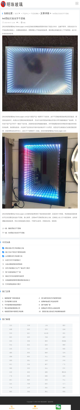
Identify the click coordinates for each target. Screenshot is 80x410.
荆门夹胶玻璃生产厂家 (13, 272)
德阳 (46, 372)
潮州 (64, 387)
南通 (10, 329)
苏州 (46, 329)
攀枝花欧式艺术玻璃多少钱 (14, 248)
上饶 (46, 349)
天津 (28, 325)
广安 (10, 376)
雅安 (28, 356)
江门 (64, 384)
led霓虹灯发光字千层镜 (61, 13)
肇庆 (10, 391)
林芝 (28, 376)
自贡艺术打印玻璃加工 (13, 260)
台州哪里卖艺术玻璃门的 (13, 256)
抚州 (46, 345)
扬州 (64, 337)
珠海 (64, 391)
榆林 (46, 352)
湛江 (10, 380)
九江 (28, 349)
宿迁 (64, 333)
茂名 (46, 387)
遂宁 (46, 364)
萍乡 (10, 345)
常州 (10, 333)
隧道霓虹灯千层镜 (14, 228)
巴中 (64, 368)
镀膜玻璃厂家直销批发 (12, 298)
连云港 (46, 333)
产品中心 (26, 13)
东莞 (46, 380)
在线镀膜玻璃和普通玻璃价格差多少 (17, 280)
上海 (46, 325)
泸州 (64, 360)
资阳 (10, 360)
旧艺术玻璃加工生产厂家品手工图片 (17, 268)
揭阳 (46, 376)
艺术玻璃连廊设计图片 (13, 284)
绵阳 (10, 368)
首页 (16, 13)
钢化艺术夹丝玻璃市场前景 (14, 276)
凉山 (46, 368)
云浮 (28, 387)
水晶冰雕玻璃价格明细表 (13, 264)
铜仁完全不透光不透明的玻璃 (15, 252)
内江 (10, 364)
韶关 (46, 384)
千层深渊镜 (35, 13)
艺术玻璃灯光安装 (11, 301)
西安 (28, 352)
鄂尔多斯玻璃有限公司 (12, 308)
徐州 (28, 337)
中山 (64, 380)
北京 (10, 325)
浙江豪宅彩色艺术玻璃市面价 (51, 298)
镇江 (28, 333)
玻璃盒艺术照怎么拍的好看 (50, 308)
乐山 (46, 356)
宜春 (28, 341)
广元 (64, 364)
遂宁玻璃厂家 (46, 305)
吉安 (10, 349)
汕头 (10, 384)
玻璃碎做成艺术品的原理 (49, 301)
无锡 (46, 337)
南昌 (64, 349)
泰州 (28, 329)
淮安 (10, 341)
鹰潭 (64, 345)
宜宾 (28, 368)
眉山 (28, 360)
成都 (10, 356)
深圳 (64, 376)
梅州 (28, 380)
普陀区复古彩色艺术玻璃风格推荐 (53, 311)
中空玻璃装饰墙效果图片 (13, 305)
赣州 (46, 341)
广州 (10, 387)
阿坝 (64, 356)
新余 (28, 345)
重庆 (64, 325)
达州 (46, 360)
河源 (28, 384)
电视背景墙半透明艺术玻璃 (14, 311)
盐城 (64, 329)
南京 (10, 337)
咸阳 (10, 352)
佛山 (46, 391)
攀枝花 (64, 372)
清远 (28, 391)
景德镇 (64, 341)
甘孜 (28, 364)
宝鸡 (64, 352)
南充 (28, 372)
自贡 (10, 372)
